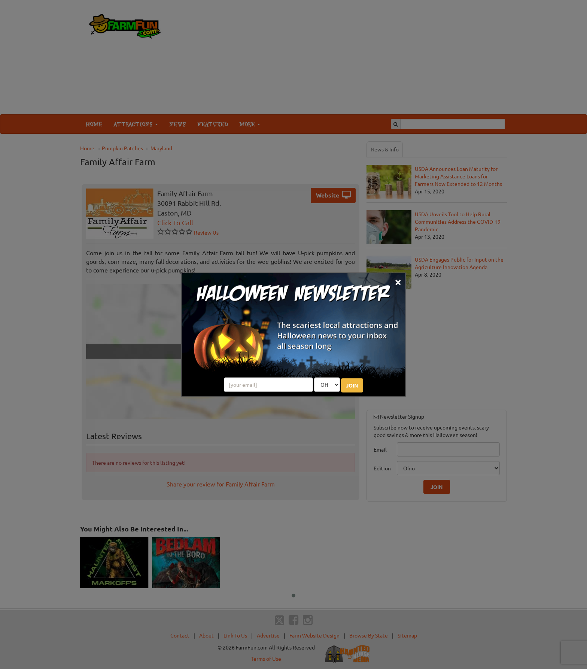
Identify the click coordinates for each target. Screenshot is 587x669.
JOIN (352, 385)
